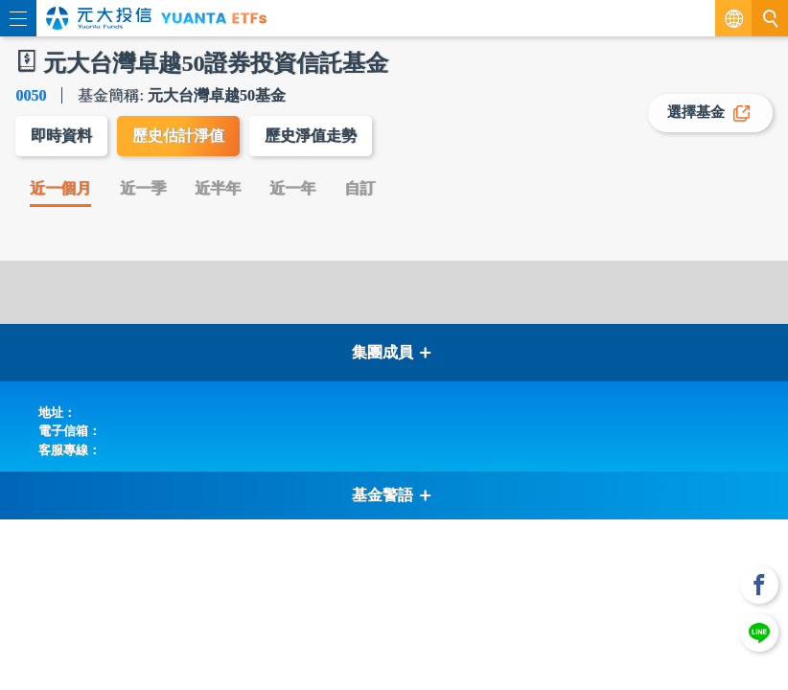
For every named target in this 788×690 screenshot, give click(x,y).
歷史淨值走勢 (311, 135)
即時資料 (61, 135)
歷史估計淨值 (178, 135)
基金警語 (392, 495)
